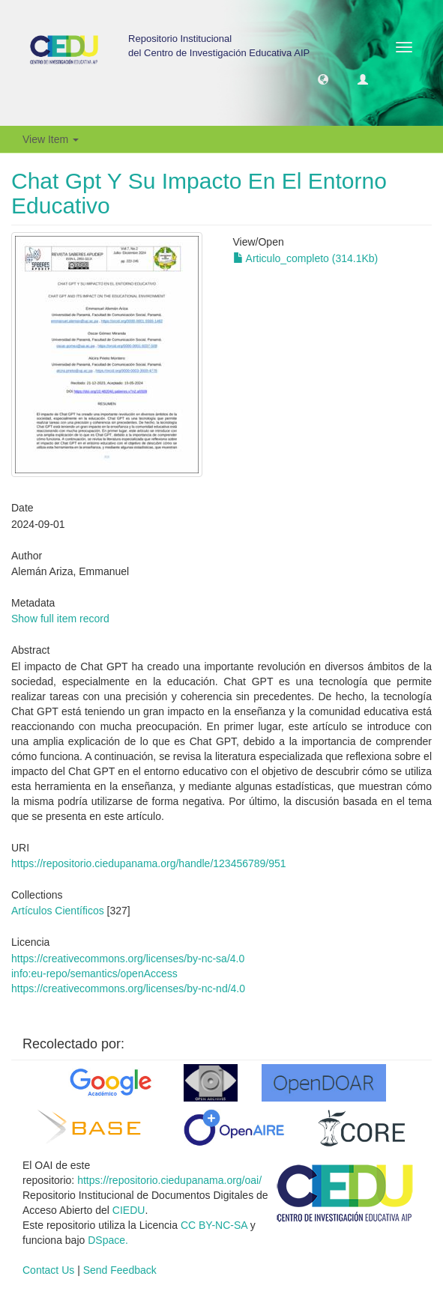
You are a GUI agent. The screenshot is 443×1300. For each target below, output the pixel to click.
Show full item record (60, 619)
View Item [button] (50, 139)
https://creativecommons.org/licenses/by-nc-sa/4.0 (127, 959)
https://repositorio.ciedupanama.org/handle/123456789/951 (148, 863)
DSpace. (108, 1240)
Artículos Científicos (57, 911)
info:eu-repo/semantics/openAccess (94, 973)
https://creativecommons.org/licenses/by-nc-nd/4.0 (128, 988)
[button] (323, 78)
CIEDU (128, 1210)
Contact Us (48, 1270)
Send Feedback (120, 1270)
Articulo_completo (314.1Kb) (306, 258)
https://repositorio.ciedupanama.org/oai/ (169, 1180)
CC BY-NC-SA (214, 1225)
